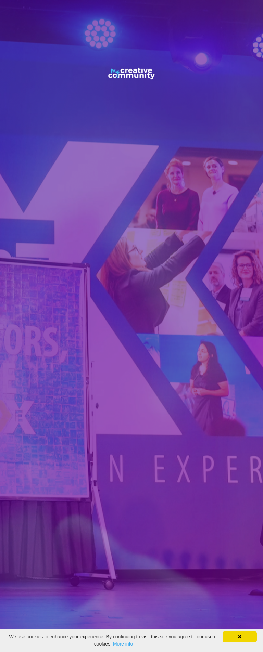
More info (123, 644)
